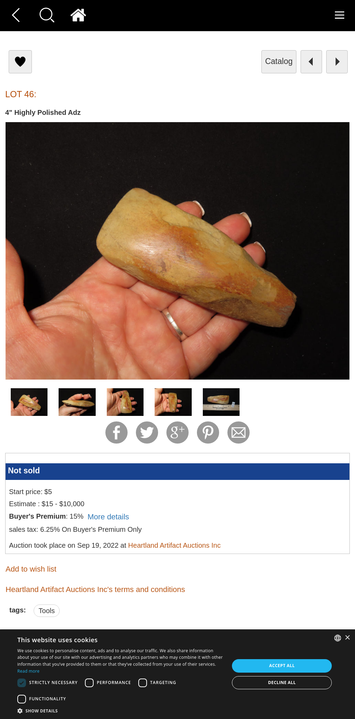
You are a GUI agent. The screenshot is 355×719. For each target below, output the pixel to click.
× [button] (347, 637)
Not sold (24, 470)
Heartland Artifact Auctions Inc (174, 545)
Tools (46, 611)
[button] (120, 710)
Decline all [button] (282, 682)
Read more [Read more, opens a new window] (28, 671)
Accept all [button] (282, 665)
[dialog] (177, 674)
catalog (279, 61)
